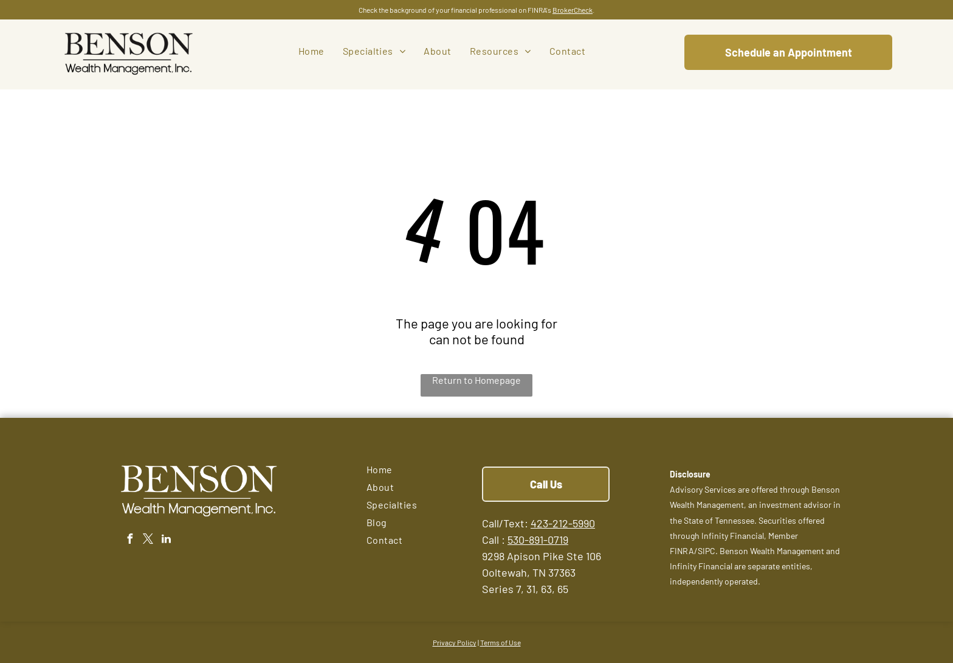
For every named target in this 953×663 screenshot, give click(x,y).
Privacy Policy (454, 642)
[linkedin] (166, 540)
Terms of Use (500, 642)
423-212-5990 (563, 523)
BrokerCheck (572, 9)
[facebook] (129, 540)
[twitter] (148, 540)
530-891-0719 (537, 539)
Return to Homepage (476, 380)
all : (497, 539)
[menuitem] (311, 51)
